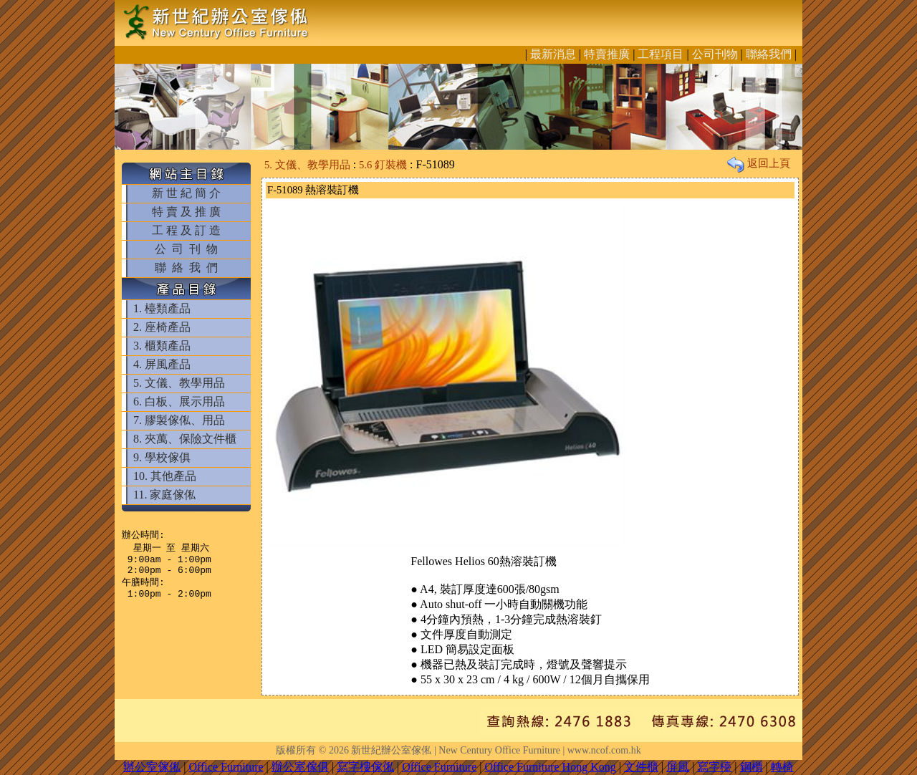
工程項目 (660, 54)
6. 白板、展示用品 (179, 401)
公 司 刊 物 (186, 249)
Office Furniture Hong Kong (550, 767)
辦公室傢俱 (300, 767)
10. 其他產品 (164, 476)
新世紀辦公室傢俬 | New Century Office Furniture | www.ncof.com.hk (495, 750)
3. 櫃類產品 (162, 346)
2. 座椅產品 (162, 327)
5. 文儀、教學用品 (179, 383)
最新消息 (553, 54)
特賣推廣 (607, 54)
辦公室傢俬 (152, 767)
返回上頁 (758, 163)
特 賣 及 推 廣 (186, 212)
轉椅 (782, 767)
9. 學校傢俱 (162, 457)
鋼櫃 (751, 767)
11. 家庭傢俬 (164, 494)
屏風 (677, 767)
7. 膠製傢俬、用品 (179, 420)
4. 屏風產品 (162, 364)
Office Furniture (225, 767)
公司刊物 (715, 54)
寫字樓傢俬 (365, 767)
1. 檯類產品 (162, 308)
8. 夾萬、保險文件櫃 (184, 439)
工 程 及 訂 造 (186, 230)
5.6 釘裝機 (383, 164)
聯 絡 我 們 (186, 267)
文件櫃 (641, 767)
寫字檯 (714, 767)
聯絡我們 (769, 54)
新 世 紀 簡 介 (186, 193)
